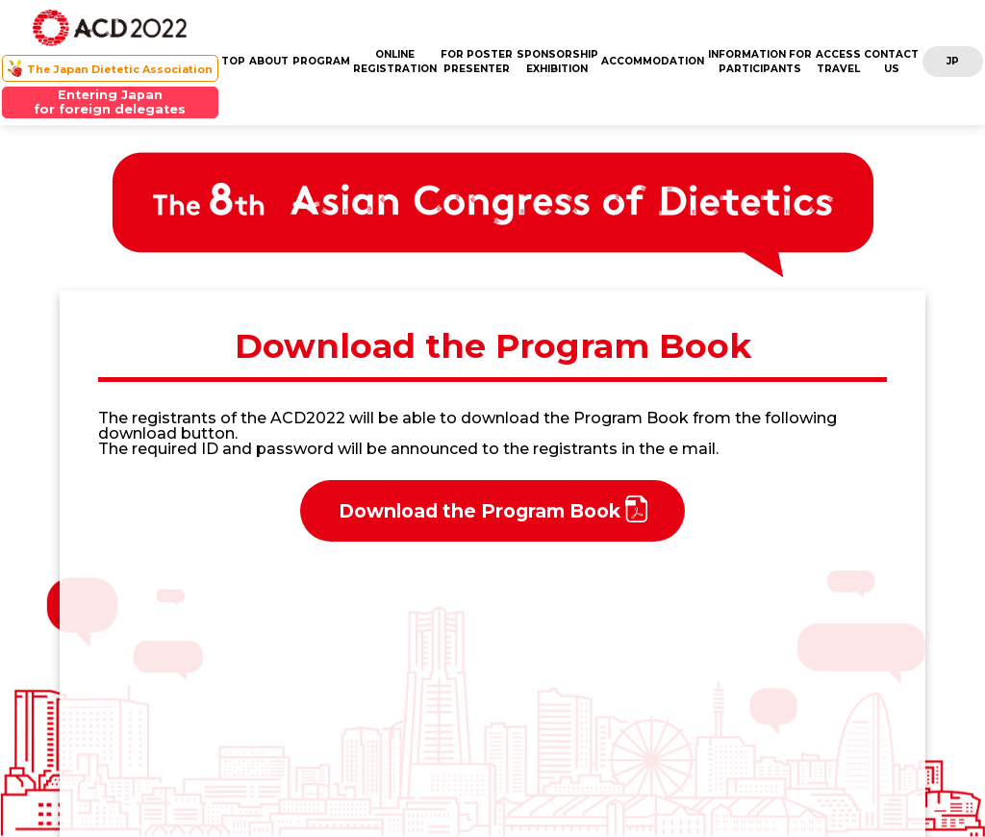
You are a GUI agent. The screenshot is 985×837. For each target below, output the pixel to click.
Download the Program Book (493, 508)
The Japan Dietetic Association (120, 69)
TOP (233, 61)
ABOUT (269, 61)
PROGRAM (321, 61)
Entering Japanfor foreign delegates (110, 102)
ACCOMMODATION (652, 61)
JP (953, 61)
